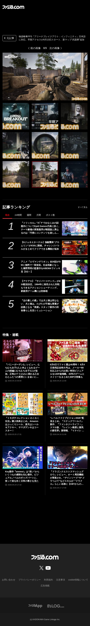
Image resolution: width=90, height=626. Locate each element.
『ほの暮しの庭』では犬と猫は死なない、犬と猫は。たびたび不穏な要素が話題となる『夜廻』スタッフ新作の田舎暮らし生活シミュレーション (40, 305)
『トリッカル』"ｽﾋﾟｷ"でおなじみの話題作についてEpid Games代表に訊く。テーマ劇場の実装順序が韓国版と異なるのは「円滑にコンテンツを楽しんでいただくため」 (41, 228)
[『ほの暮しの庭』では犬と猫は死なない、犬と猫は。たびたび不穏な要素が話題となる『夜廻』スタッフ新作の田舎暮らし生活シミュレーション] (74, 306)
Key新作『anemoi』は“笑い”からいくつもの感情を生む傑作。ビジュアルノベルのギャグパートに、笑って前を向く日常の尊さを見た (22, 476)
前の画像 (35, 48)
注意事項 (60, 579)
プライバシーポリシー (29, 579)
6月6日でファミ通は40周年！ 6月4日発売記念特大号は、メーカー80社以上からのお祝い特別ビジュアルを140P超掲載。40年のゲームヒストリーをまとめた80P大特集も (67, 370)
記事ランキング (16, 207)
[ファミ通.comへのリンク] (13, 7)
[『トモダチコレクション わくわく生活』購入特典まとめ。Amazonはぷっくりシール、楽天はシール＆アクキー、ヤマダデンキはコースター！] (23, 404)
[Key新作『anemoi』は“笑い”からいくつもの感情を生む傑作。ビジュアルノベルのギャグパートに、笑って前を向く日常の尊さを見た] (23, 457)
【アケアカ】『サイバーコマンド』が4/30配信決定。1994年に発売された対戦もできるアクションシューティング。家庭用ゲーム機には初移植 (41, 286)
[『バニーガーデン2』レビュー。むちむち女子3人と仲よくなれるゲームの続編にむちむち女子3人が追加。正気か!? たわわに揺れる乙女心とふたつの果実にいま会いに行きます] (23, 350)
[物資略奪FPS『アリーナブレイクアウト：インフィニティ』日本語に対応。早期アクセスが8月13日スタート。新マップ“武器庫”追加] (16, 116)
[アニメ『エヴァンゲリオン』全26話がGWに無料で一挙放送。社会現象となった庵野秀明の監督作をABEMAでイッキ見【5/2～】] (74, 267)
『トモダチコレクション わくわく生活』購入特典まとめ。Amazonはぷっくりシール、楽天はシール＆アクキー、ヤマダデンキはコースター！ (22, 424)
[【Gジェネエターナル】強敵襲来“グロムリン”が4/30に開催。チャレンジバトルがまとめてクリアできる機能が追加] (74, 248)
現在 (7, 215)
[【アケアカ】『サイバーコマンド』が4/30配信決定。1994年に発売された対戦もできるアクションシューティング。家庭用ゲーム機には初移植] (74, 286)
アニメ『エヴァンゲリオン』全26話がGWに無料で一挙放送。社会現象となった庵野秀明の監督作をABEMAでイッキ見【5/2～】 (41, 266)
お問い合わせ (8, 579)
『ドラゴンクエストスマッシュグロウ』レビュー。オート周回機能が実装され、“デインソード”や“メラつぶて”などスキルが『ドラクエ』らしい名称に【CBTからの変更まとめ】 (67, 478)
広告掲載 (45, 585)
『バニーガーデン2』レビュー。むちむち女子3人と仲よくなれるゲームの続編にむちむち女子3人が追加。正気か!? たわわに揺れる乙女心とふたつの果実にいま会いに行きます (22, 371)
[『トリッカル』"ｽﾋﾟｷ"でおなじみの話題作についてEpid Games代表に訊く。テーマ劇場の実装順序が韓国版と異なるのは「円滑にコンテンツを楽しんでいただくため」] (74, 228)
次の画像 (54, 48)
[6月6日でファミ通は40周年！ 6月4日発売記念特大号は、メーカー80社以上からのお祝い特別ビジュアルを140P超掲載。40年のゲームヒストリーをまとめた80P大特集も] (67, 350)
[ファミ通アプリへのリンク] (35, 605)
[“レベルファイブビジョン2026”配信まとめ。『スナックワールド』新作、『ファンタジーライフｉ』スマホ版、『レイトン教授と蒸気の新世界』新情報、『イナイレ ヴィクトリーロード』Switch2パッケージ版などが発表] (67, 404)
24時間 (18, 215)
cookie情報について (78, 579)
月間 (38, 215)
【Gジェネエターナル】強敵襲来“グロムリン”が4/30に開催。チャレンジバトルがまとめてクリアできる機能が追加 (40, 245)
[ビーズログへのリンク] (55, 605)
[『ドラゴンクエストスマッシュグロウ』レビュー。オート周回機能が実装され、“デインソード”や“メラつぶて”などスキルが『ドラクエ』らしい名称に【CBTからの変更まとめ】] (67, 457)
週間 (29, 215)
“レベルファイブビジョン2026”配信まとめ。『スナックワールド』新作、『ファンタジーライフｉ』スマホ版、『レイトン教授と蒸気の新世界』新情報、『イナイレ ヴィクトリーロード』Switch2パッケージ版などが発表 (67, 424)
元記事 (8, 38)
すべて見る (82, 207)
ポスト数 (50, 215)
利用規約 (48, 579)
